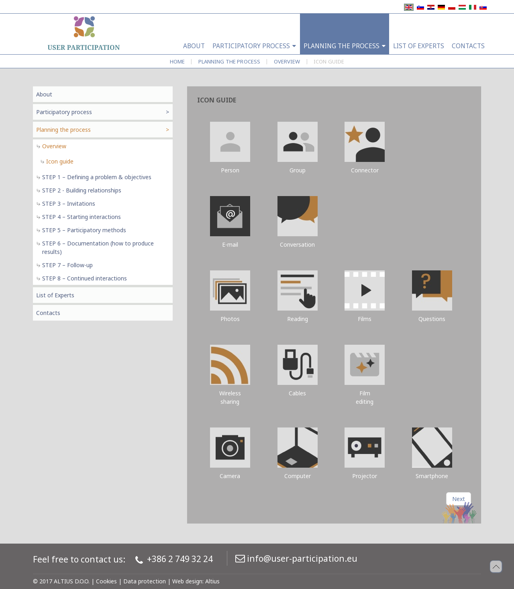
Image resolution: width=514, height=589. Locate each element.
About (44, 94)
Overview (287, 61)
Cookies (106, 581)
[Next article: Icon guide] (458, 498)
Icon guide (59, 161)
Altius (212, 581)
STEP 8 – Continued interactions (84, 278)
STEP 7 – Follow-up (67, 265)
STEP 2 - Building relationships (81, 190)
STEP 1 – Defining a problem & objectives (96, 177)
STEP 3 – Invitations (68, 203)
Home (177, 61)
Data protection (144, 581)
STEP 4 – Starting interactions (81, 217)
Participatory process (64, 112)
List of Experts (55, 295)
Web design (187, 581)
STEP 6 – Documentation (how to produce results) (98, 247)
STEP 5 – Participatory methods (84, 230)
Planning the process (229, 61)
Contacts (48, 313)
